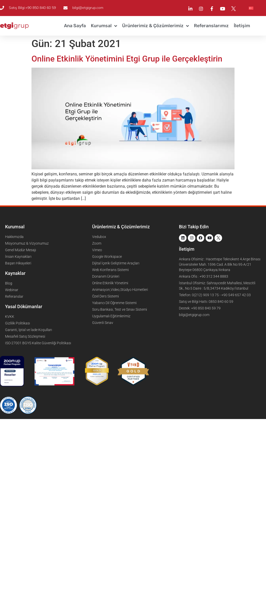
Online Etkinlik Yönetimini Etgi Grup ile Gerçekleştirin (126, 59)
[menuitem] (251, 8)
